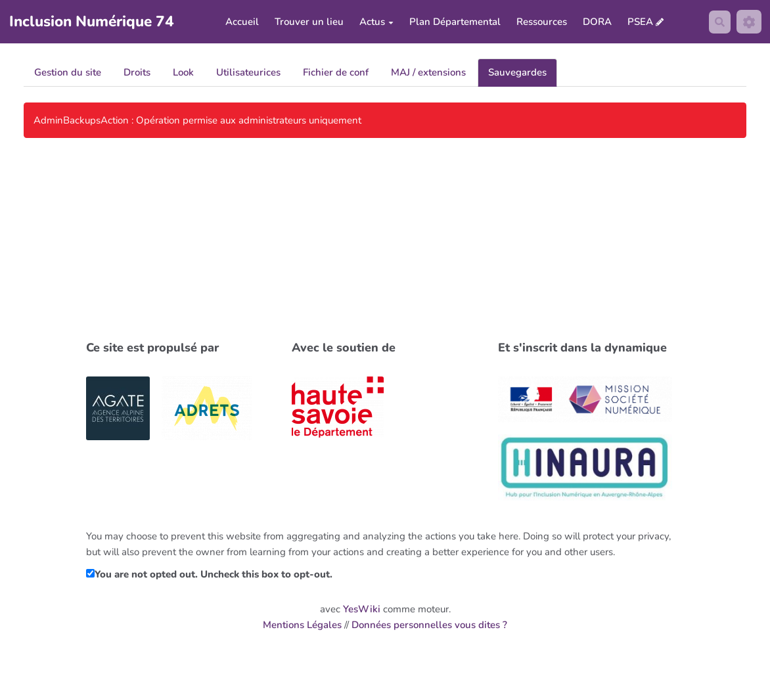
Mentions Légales (302, 626)
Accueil (241, 23)
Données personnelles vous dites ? (429, 626)
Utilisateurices (248, 74)
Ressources (540, 23)
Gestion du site (67, 74)
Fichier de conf (336, 74)
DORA (595, 23)
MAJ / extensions (428, 74)
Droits (137, 74)
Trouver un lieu (307, 23)
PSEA (639, 22)
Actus (375, 23)
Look (183, 74)
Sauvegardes (517, 74)
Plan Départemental (453, 23)
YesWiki (361, 611)
